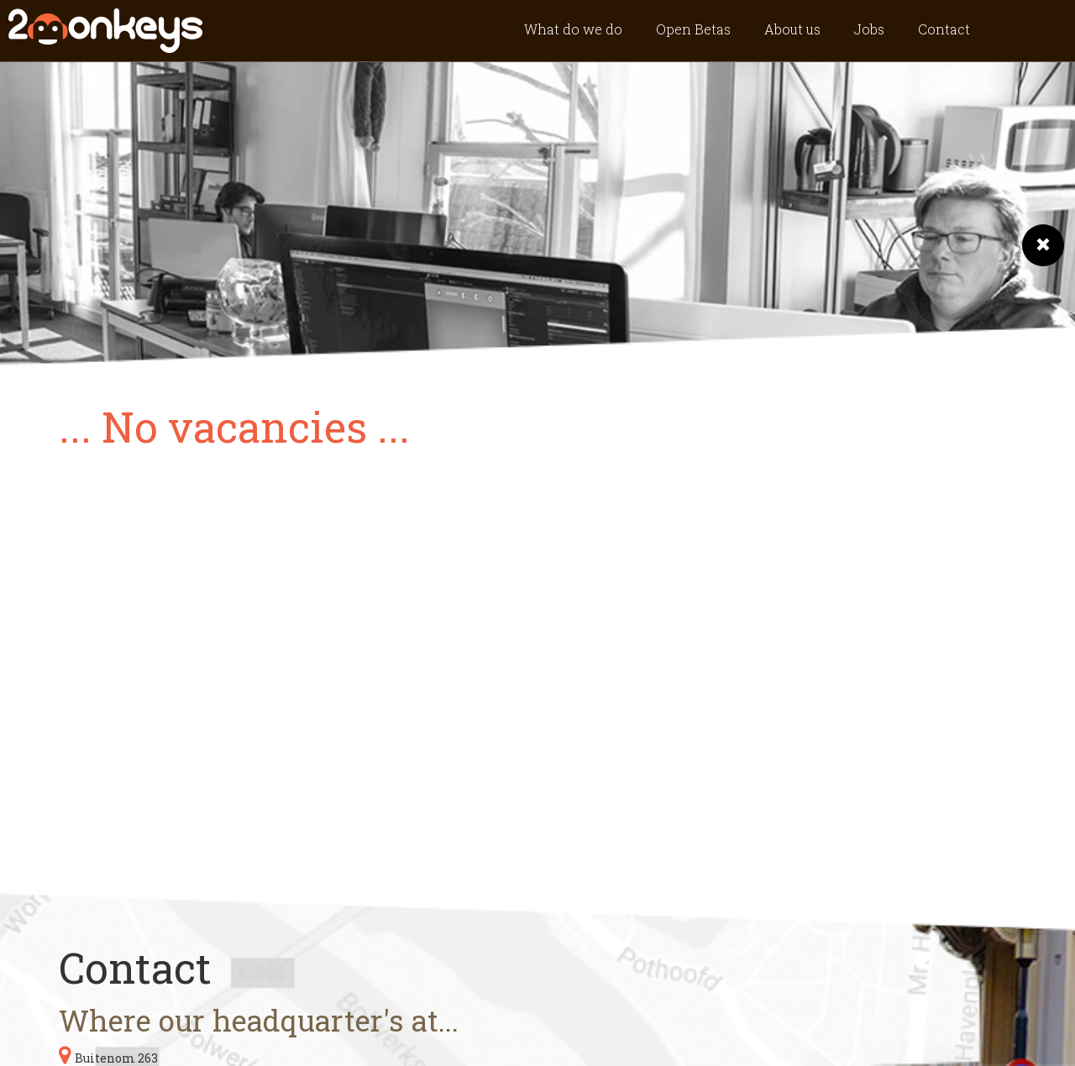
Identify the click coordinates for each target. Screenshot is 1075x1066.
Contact (944, 29)
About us (792, 29)
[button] (1043, 245)
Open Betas (693, 29)
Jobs (869, 29)
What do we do (573, 29)
